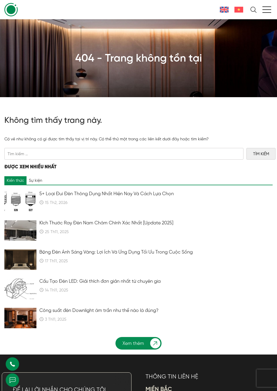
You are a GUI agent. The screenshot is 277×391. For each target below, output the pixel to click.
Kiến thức (15, 194)
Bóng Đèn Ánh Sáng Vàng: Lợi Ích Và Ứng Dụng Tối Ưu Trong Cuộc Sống (116, 265)
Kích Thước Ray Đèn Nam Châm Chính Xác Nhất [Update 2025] (106, 236)
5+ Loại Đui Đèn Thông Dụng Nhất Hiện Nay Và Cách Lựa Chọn (106, 207)
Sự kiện (35, 194)
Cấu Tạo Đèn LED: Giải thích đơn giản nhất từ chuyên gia (100, 295)
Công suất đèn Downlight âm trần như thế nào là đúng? (99, 324)
